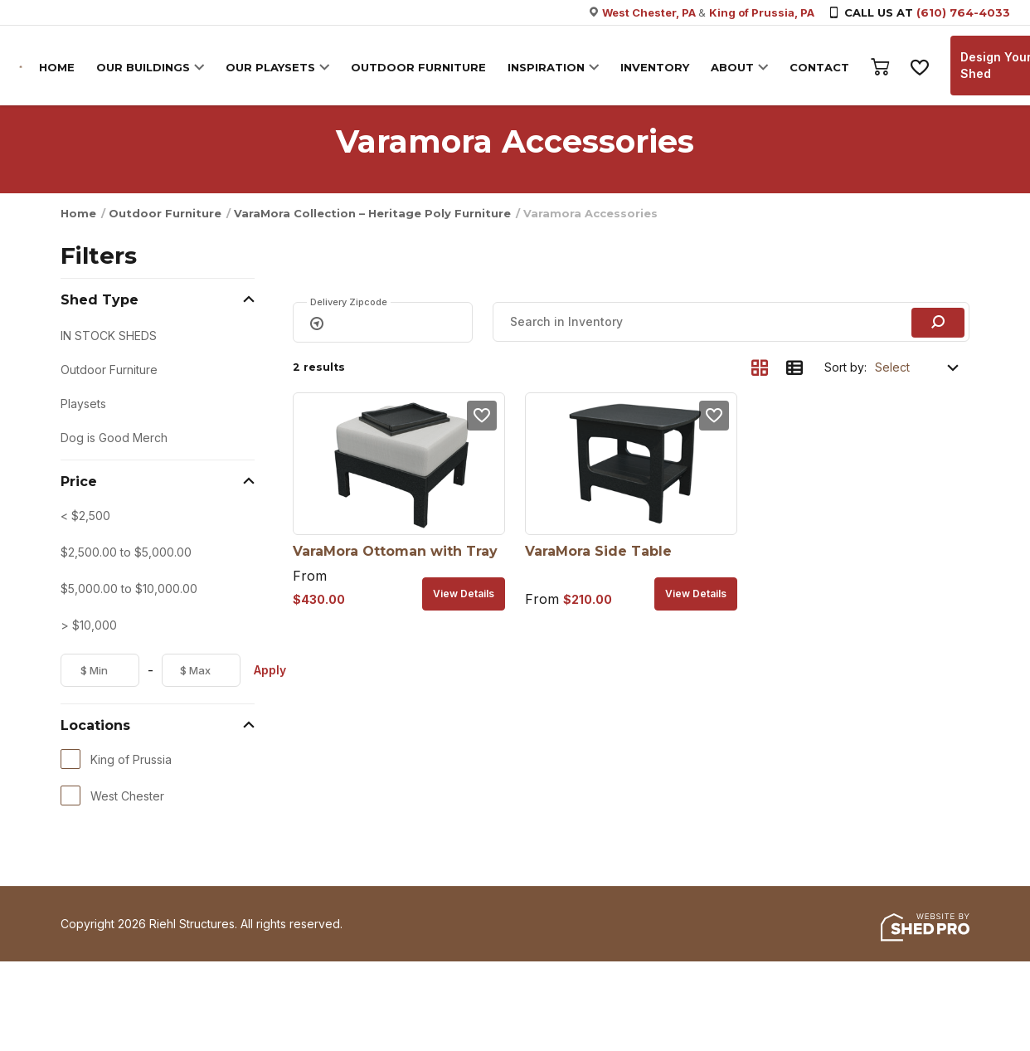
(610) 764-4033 (963, 12)
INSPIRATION (546, 67)
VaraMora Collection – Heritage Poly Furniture (372, 213)
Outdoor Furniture (165, 213)
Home (78, 213)
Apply (270, 670)
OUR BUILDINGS (144, 67)
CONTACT (820, 67)
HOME (57, 67)
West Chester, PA (650, 12)
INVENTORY (655, 67)
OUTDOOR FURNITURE (419, 67)
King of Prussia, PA (761, 12)
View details (463, 593)
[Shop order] (918, 367)
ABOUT (733, 67)
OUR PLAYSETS (271, 67)
